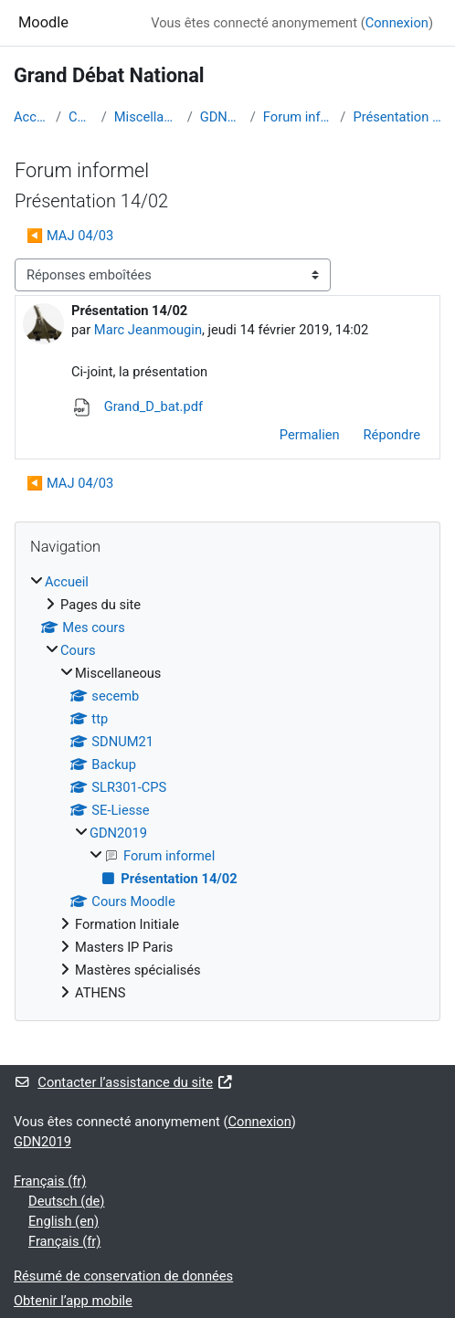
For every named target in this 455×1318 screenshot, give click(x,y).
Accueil (31, 117)
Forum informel (298, 117)
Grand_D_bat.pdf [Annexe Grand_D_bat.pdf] (137, 406)
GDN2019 (221, 117)
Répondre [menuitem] (392, 435)
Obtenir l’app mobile (73, 1300)
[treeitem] (227, 788)
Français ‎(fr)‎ (50, 1181)
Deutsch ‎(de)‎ (66, 1201)
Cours (81, 117)
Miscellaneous (147, 117)
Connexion (397, 23)
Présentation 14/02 (397, 117)
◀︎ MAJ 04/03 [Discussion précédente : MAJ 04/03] (69, 235)
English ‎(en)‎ (63, 1221)
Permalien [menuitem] (310, 435)
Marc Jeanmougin (148, 330)
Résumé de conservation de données (123, 1276)
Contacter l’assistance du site (123, 1082)
